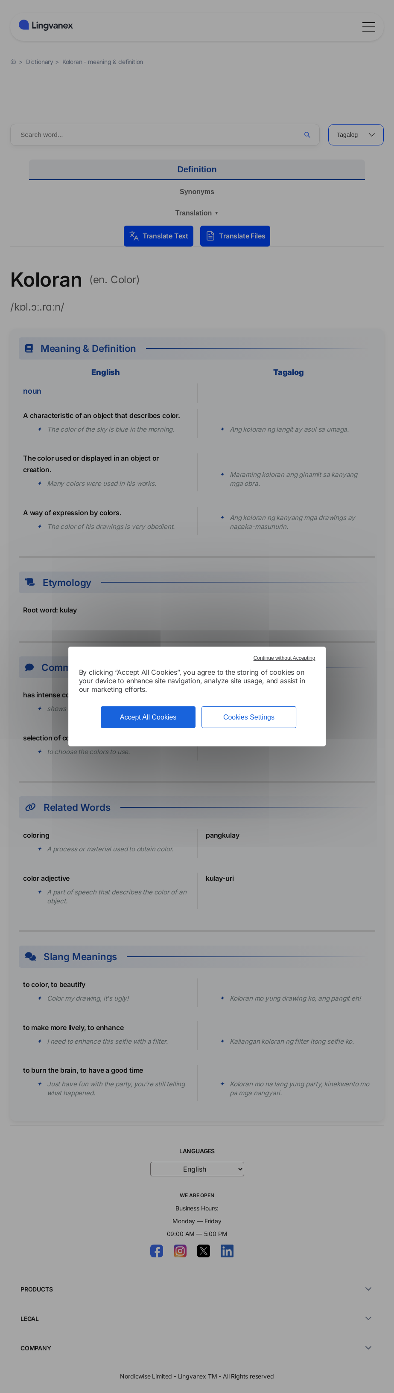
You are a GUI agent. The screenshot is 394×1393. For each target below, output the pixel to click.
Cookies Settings (248, 717)
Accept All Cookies (148, 717)
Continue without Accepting (284, 658)
